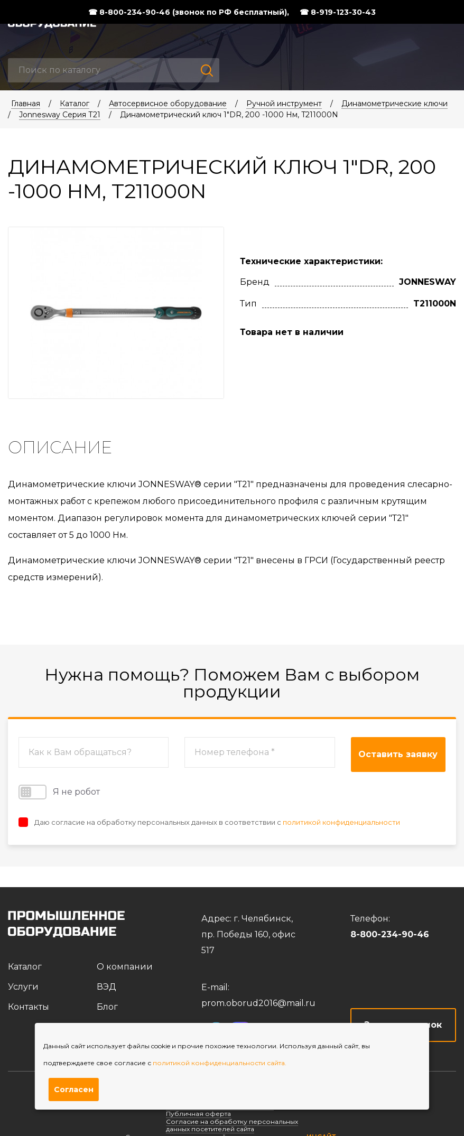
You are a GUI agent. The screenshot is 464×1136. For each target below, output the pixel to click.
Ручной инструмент (284, 103)
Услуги (23, 987)
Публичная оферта (198, 1114)
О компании (125, 967)
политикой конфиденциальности (341, 822)
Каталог (74, 103)
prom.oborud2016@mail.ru (258, 1003)
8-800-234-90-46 (389, 934)
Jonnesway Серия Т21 (59, 114)
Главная (25, 103)
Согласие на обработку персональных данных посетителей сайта (232, 1125)
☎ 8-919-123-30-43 (338, 12)
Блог (107, 1007)
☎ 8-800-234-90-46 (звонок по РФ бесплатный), (188, 12)
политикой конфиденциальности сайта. (219, 1063)
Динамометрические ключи (394, 103)
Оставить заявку (398, 754)
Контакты (28, 1007)
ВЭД (106, 987)
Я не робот (59, 792)
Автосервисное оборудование (168, 103)
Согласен (74, 1089)
